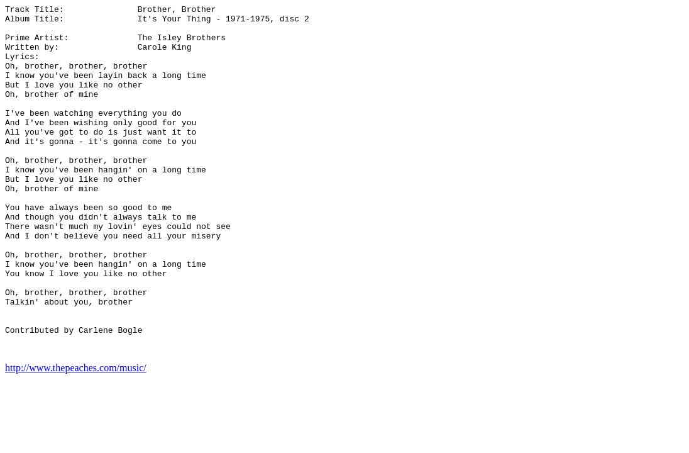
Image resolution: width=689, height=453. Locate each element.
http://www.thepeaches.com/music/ (75, 437)
